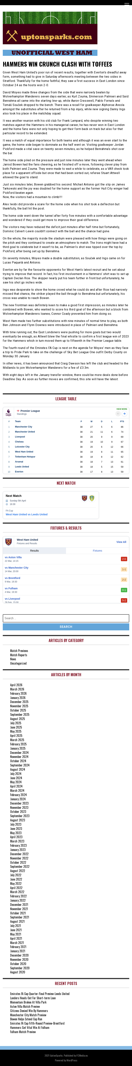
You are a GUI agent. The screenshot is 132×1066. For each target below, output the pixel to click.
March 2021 (17, 942)
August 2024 (17, 769)
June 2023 (16, 828)
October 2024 (18, 761)
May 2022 (15, 883)
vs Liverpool (12, 598)
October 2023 (18, 811)
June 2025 (16, 727)
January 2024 (18, 799)
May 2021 (15, 934)
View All (121, 541)
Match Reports (18, 655)
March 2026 (17, 689)
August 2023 (17, 820)
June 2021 (16, 930)
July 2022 (15, 875)
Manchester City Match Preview (28, 1015)
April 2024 (16, 786)
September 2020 (20, 968)
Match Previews (19, 650)
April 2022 (16, 888)
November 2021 (19, 909)
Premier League (28, 410)
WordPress (72, 1060)
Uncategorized (18, 663)
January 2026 (18, 697)
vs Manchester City (16, 567)
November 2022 (19, 858)
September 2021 (19, 917)
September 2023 (19, 816)
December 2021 (19, 904)
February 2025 (18, 744)
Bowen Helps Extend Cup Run (26, 1019)
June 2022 (16, 879)
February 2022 (18, 896)
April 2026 (16, 685)
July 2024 (15, 773)
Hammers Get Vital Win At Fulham (29, 1027)
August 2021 (17, 921)
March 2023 (17, 841)
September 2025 (19, 714)
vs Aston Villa (13, 557)
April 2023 (16, 837)
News (13, 659)
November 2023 (19, 807)
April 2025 (16, 735)
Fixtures (97, 550)
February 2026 (18, 693)
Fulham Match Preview (23, 1032)
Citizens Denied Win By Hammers (29, 1010)
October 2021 (18, 913)
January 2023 (18, 849)
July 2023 (15, 824)
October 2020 (18, 964)
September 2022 (19, 866)
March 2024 (17, 790)
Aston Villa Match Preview (25, 1006)
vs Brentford (12, 578)
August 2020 (17, 972)
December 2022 (19, 854)
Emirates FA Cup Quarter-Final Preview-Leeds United (40, 993)
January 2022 (18, 900)
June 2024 (16, 778)
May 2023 (15, 833)
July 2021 (15, 925)
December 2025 (19, 702)
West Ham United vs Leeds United (27, 514)
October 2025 (18, 710)
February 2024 (18, 795)
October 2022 (18, 862)
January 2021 (17, 951)
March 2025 (17, 740)
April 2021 (16, 938)
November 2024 (19, 756)
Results (34, 550)
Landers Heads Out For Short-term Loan (33, 998)
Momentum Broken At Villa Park (28, 1002)
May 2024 (16, 782)
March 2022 (17, 892)
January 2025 (18, 748)
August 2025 (17, 719)
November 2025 (19, 706)
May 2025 (15, 731)
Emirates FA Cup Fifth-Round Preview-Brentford (37, 1023)
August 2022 (17, 871)
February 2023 (18, 845)
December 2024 (19, 752)
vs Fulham (11, 588)
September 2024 (20, 765)
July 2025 (15, 723)
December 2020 (19, 955)
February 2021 (18, 947)
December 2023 (19, 803)
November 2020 (19, 959)
